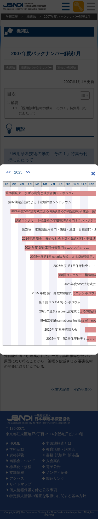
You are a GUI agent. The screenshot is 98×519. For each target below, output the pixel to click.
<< (8, 172)
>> (28, 172)
